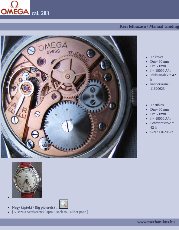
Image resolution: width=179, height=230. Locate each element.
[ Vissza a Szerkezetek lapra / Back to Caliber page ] (50, 212)
